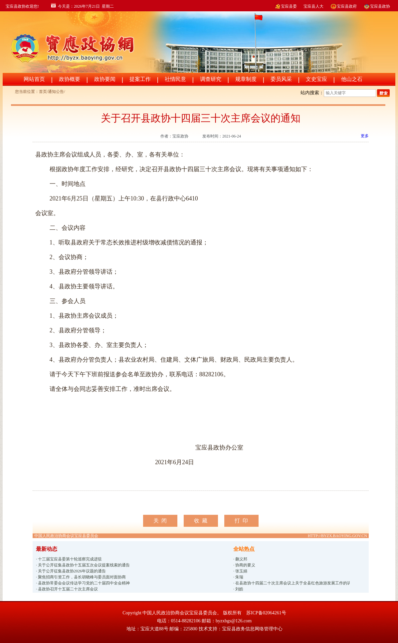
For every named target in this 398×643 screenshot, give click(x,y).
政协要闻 (104, 79)
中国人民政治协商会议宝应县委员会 (66, 535)
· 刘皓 (238, 589)
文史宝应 (316, 79)
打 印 (241, 520)
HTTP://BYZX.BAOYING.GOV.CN (337, 535)
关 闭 (160, 520)
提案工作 (140, 79)
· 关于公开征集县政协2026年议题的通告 (71, 571)
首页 (43, 91)
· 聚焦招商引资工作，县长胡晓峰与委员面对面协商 (81, 577)
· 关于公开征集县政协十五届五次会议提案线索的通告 (83, 565)
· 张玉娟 (240, 571)
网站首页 (34, 79)
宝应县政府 (343, 6)
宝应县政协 (376, 6)
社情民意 (175, 79)
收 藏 (200, 520)
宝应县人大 (313, 6)
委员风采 (281, 79)
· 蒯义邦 (240, 559)
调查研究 (210, 79)
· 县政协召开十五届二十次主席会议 (67, 589)
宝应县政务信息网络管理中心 (252, 628)
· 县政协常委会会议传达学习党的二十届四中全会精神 (83, 583)
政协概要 (69, 79)
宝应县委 (285, 6)
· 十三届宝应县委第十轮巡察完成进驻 (69, 559)
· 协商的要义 (244, 565)
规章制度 (246, 79)
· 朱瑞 (238, 577)
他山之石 (351, 79)
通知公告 (56, 91)
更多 (365, 136)
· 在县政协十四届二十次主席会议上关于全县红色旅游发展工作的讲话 (291, 583)
